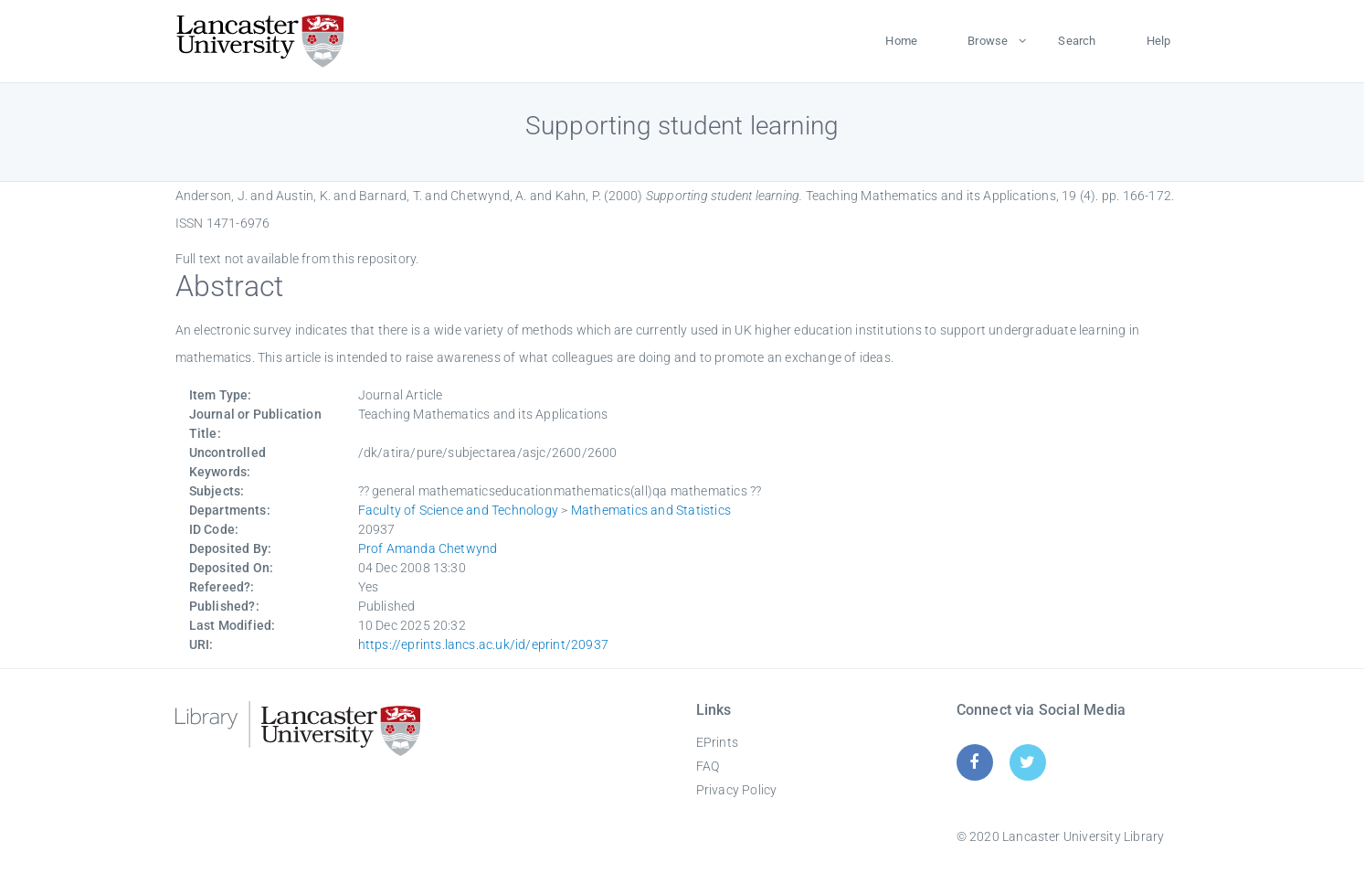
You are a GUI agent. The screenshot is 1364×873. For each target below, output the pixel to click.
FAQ (708, 766)
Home (901, 41)
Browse (987, 41)
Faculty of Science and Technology (458, 510)
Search (1076, 41)
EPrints (717, 742)
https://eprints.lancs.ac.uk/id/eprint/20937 (483, 644)
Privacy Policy (736, 790)
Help (1159, 41)
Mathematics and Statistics (651, 510)
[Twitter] (1027, 762)
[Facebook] (974, 762)
